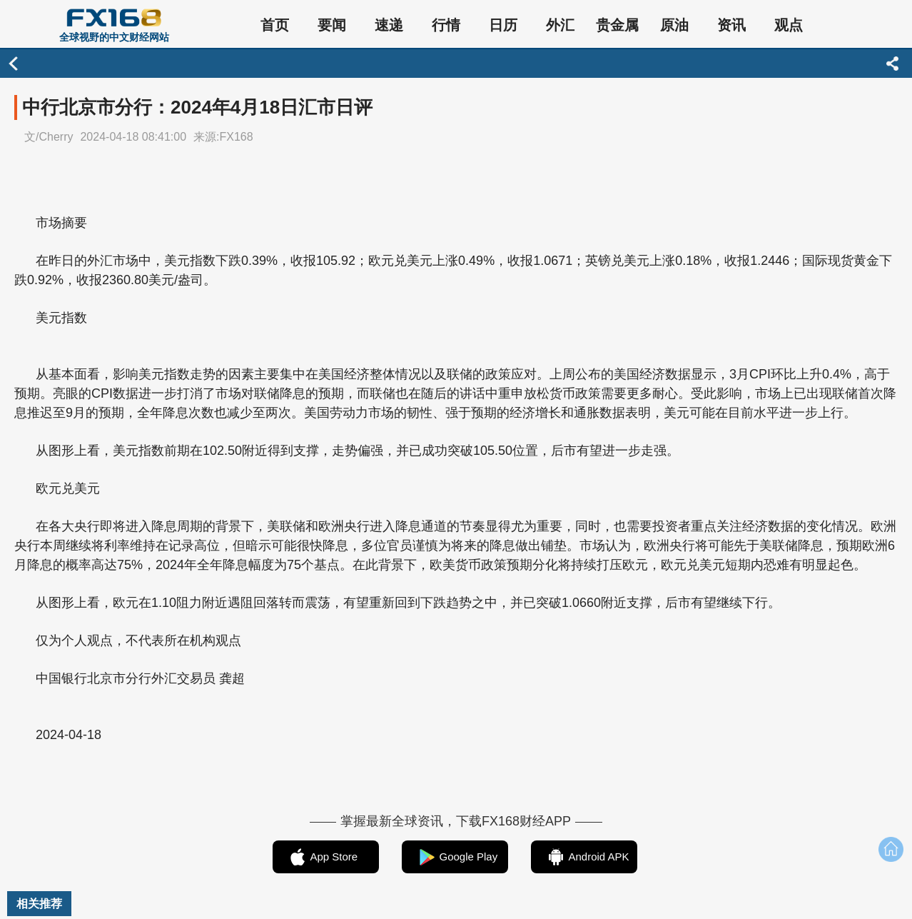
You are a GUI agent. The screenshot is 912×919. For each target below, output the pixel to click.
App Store (334, 856)
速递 (389, 25)
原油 (674, 25)
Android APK (599, 856)
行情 (446, 25)
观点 (788, 25)
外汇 (560, 25)
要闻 (332, 25)
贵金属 (617, 25)
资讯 (731, 25)
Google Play (469, 856)
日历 (503, 25)
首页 (274, 25)
